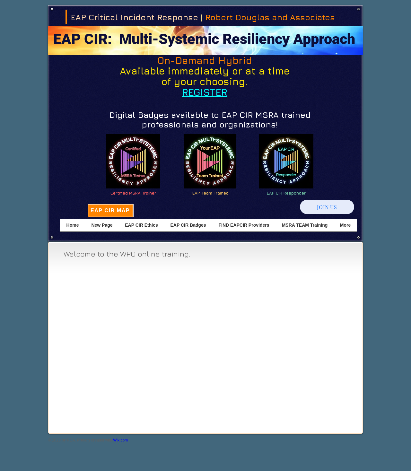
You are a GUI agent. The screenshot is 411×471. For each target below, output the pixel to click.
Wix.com (120, 440)
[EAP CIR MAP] (111, 210)
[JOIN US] (327, 207)
